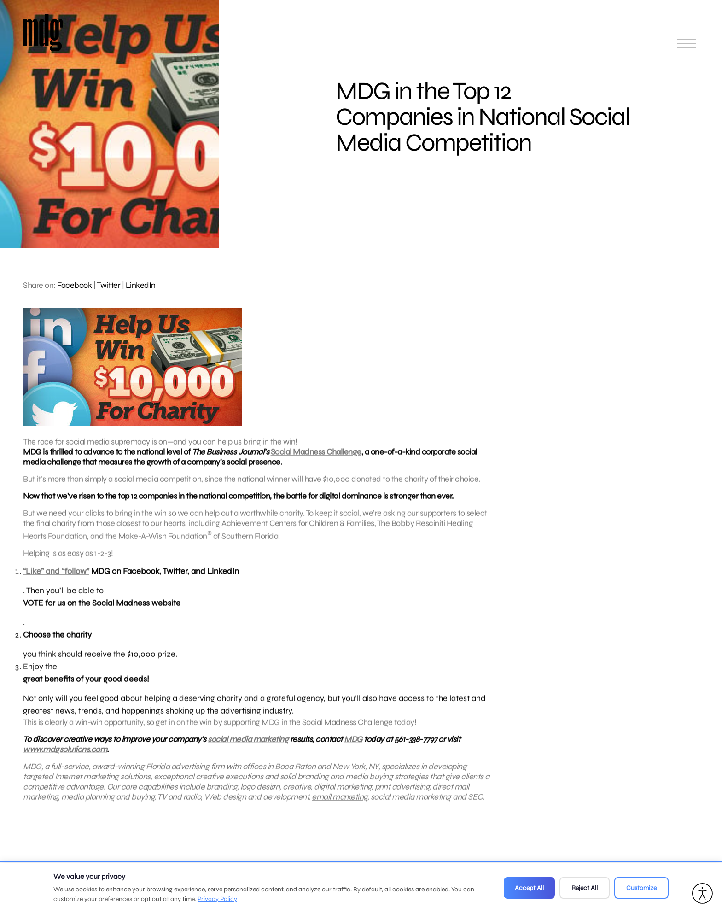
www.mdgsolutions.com (65, 754)
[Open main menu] (686, 47)
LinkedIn (141, 285)
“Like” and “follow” (56, 576)
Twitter (109, 285)
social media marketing (248, 744)
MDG (353, 744)
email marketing (339, 801)
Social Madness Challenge (316, 456)
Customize (641, 888)
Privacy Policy (217, 899)
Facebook (74, 285)
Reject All (584, 888)
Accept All (529, 888)
